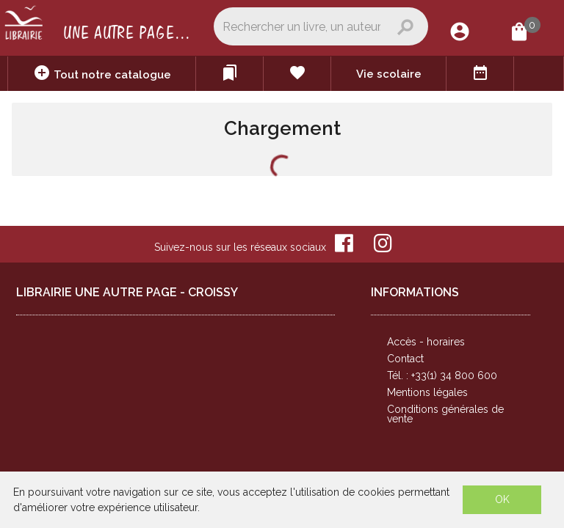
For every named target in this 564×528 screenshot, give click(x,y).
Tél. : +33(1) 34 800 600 (442, 375)
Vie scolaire (389, 74)
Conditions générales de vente (445, 414)
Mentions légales (427, 392)
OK (502, 499)
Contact (405, 358)
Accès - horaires (426, 342)
